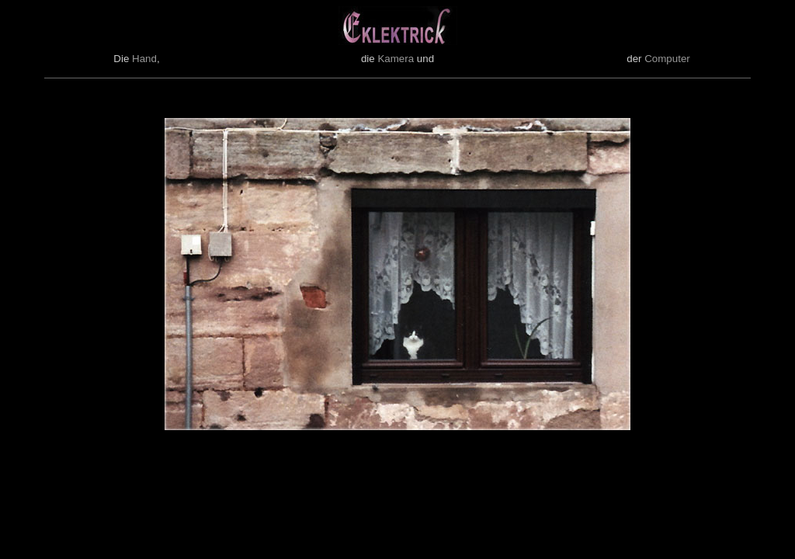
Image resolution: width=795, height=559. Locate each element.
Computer (667, 58)
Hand (144, 58)
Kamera (395, 58)
